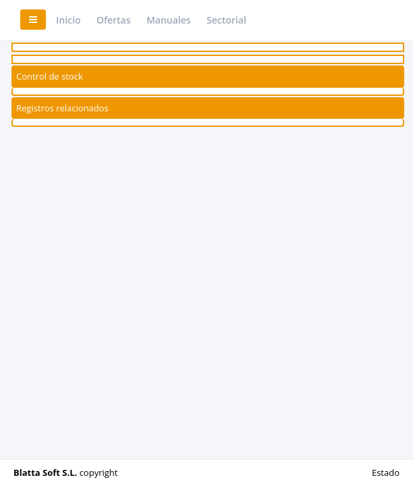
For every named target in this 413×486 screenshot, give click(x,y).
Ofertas (114, 20)
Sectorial (226, 20)
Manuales (168, 20)
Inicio (68, 20)
